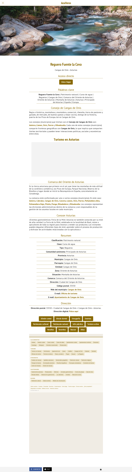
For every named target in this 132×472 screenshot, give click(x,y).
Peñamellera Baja (36, 204)
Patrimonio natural (60, 324)
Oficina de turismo (69, 293)
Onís (45, 125)
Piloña (48, 204)
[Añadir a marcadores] (101, 469)
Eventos (88, 319)
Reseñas (50, 330)
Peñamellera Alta (92, 200)
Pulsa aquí (73, 311)
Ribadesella (61, 125)
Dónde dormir (61, 319)
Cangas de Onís (51, 200)
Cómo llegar (66, 82)
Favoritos (62, 330)
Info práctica (78, 324)
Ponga (54, 204)
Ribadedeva (63, 204)
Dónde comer (46, 319)
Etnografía (76, 319)
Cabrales (40, 200)
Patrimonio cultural (41, 324)
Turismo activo (93, 324)
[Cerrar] (3, 3)
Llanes (39, 125)
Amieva (32, 125)
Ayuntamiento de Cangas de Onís (69, 297)
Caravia (62, 200)
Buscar (73, 330)
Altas (83, 330)
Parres (51, 125)
